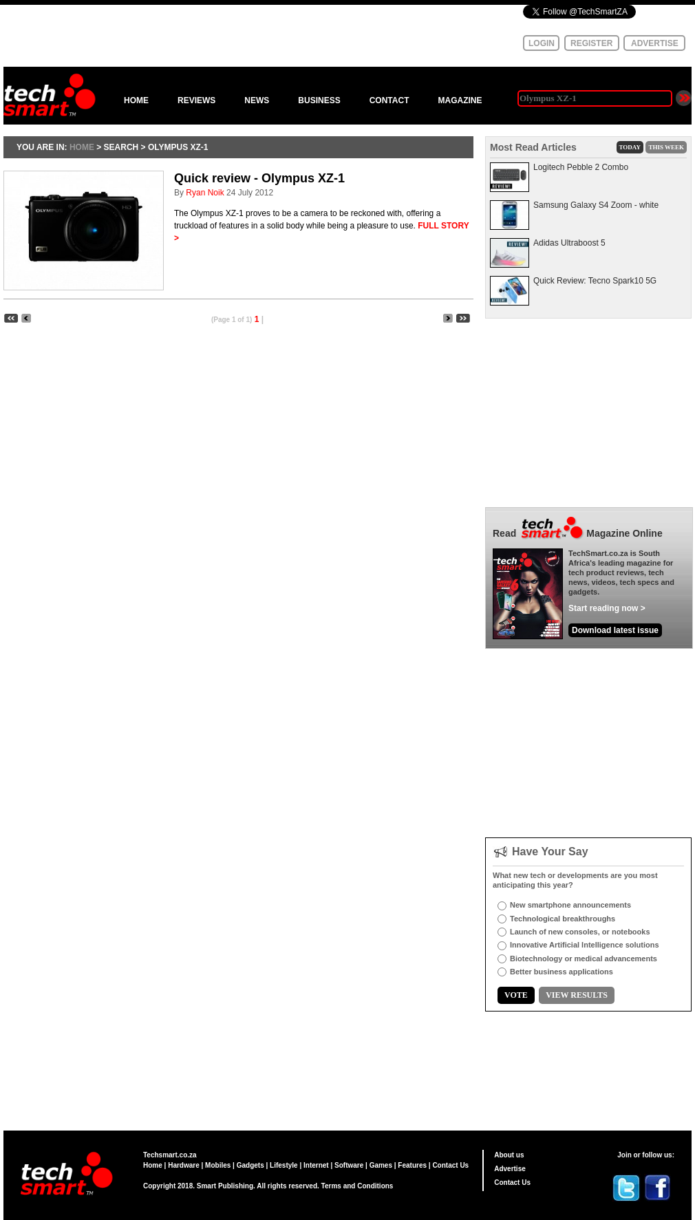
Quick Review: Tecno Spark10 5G (594, 281)
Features (412, 1165)
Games (381, 1165)
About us (509, 1155)
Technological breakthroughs (562, 918)
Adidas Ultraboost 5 (569, 243)
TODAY (630, 147)
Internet (316, 1165)
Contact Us (450, 1165)
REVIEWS (196, 100)
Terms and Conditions (357, 1186)
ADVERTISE (654, 43)
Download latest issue (615, 630)
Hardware (184, 1165)
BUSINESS (319, 100)
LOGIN (541, 43)
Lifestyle (284, 1165)
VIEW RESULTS (577, 995)
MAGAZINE (460, 100)
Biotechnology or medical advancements (583, 958)
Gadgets (250, 1165)
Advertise (510, 1169)
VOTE (516, 995)
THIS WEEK (666, 147)
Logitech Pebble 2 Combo (580, 167)
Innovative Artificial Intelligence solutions (584, 945)
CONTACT (389, 100)
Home (152, 1165)
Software (348, 1165)
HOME (136, 100)
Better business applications (561, 971)
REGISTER (591, 43)
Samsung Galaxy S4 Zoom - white (596, 205)
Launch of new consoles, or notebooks (580, 932)
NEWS (256, 100)
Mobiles (218, 1165)
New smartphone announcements (570, 905)
